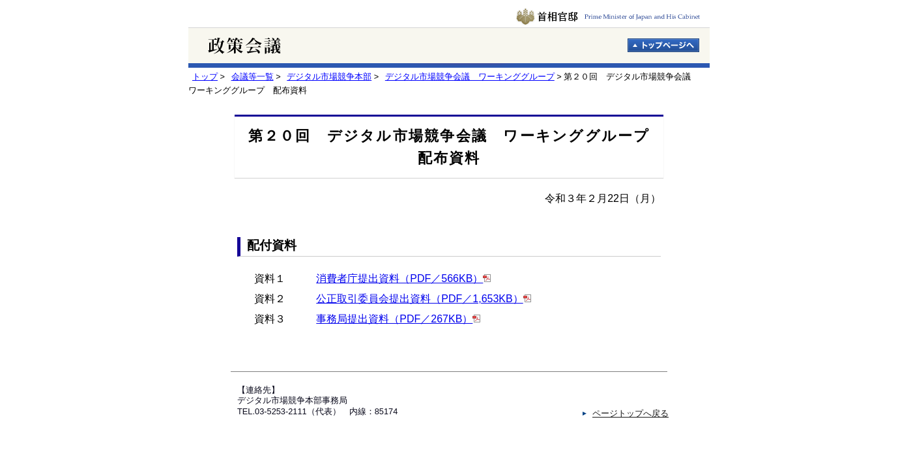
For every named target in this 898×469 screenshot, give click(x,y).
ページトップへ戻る (630, 413)
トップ (205, 76)
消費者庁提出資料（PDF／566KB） (399, 278)
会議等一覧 (252, 76)
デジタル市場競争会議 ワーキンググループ (470, 76)
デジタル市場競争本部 (329, 76)
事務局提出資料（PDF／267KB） (394, 318)
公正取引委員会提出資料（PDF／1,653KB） (419, 298)
